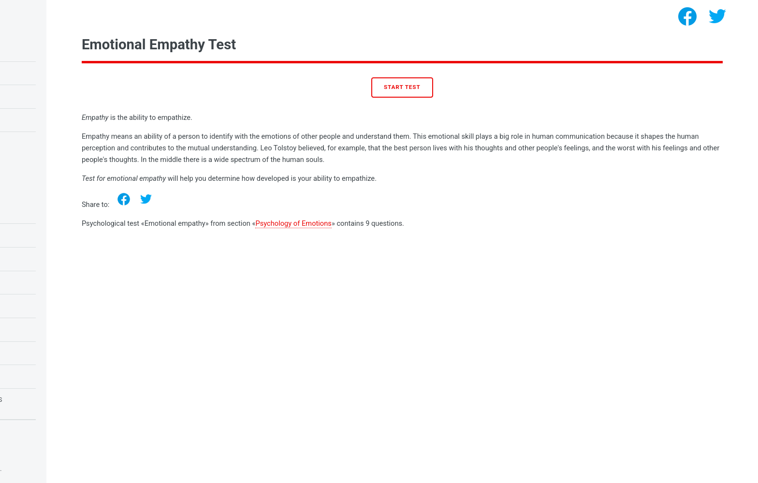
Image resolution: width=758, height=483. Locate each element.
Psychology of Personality (58, 353)
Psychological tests (82, 469)
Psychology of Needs (47, 329)
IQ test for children (46, 49)
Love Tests (29, 282)
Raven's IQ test (36, 73)
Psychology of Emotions (400, 223)
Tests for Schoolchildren (56, 258)
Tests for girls (37, 376)
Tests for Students (44, 235)
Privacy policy (28, 454)
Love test (27, 120)
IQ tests (24, 305)
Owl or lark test (40, 96)
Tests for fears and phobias (60, 399)
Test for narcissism (45, 143)
